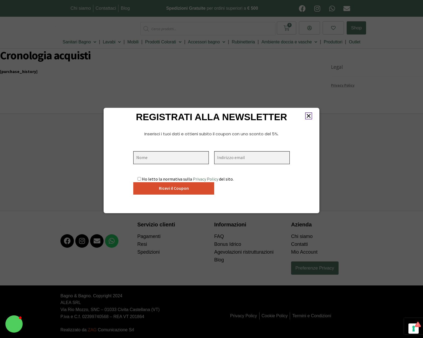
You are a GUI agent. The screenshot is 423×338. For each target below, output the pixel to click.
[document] (211, 169)
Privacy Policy (205, 179)
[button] (14, 324)
